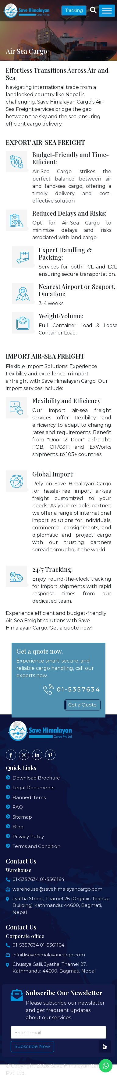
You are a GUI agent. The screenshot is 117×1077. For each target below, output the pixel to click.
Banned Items (29, 797)
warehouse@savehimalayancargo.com (57, 889)
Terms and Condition (36, 846)
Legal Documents (33, 787)
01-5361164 (52, 879)
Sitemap (22, 817)
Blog (17, 827)
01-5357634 (25, 879)
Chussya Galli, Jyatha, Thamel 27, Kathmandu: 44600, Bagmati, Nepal (54, 967)
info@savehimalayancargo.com (48, 955)
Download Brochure (36, 778)
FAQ (17, 807)
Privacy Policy (28, 836)
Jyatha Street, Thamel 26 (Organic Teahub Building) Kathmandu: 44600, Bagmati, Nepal (61, 905)
